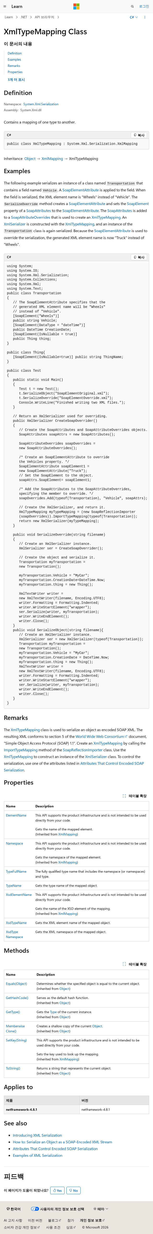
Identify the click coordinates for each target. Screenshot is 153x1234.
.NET (24, 17)
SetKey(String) (16, 1040)
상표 (69, 1227)
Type (53, 1012)
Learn (9, 17)
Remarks (14, 65)
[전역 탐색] (5, 6)
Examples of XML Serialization (37, 1155)
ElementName (16, 815)
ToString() (13, 1068)
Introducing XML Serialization (37, 1135)
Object (29, 158)
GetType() (13, 1012)
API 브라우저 (44, 17)
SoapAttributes (38, 210)
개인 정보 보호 (91, 1220)
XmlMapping (52, 158)
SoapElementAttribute (80, 189)
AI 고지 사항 (13, 1220)
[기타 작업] (145, 17)
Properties (15, 72)
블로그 (53, 1220)
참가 (70, 1220)
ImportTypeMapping (21, 749)
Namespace (14, 843)
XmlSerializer (15, 223)
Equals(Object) (16, 983)
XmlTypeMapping (106, 217)
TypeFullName (16, 871)
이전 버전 (35, 1220)
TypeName (13, 885)
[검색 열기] (132, 6)
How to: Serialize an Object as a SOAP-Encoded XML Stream (62, 1141)
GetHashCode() (17, 997)
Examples (14, 59)
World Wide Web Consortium (100, 736)
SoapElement (138, 203)
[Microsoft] (76, 6)
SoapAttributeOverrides (30, 217)
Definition (15, 53)
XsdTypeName (16, 922)
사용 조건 (53, 1227)
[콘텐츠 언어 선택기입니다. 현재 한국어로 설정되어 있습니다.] (13, 1209)
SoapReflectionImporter (83, 749)
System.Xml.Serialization (41, 104)
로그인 (144, 6)
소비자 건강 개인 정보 (20, 1227)
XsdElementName (19, 894)
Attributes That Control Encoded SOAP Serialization (55, 1148)
